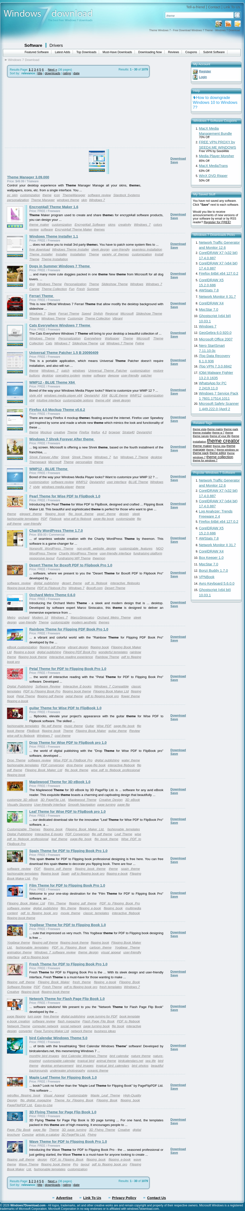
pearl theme (106, 514)
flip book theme (81, 514)
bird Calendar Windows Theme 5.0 (58, 1038)
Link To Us (232, 7)
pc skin (12, 195)
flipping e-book (24, 652)
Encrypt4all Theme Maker (73, 229)
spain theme (130, 869)
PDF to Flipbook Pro (52, 588)
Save (174, 162)
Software (33, 45)
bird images (84, 1065)
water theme (131, 760)
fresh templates (110, 987)
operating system (67, 375)
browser (114, 432)
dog (32, 284)
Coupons (191, 52)
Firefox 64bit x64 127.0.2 (218, 273)
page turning (107, 804)
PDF (44, 519)
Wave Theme (29, 1164)
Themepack (37, 462)
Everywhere (92, 338)
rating (67, 73)
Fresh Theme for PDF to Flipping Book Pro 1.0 (68, 964)
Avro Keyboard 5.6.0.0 (217, 583)
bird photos (140, 1065)
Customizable (78, 1095)
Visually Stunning (19, 804)
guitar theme (117, 731)
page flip (124, 804)
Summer (93, 289)
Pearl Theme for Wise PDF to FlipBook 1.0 (64, 496)
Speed (86, 313)
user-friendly (121, 249)
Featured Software (37, 52)
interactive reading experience (71, 657)
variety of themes (115, 254)
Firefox (84, 432)
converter (25, 1031)
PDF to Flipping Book (69, 947)
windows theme (68, 200)
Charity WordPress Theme (78, 553)
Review (134, 731)
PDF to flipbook (128, 1021)
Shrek (65, 457)
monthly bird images (44, 1056)
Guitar (89, 726)
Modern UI (40, 617)
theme (46, 195)
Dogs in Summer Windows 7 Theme (60, 266)
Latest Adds (62, 52)
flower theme (130, 696)
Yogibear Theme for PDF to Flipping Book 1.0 (67, 925)
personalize (84, 462)
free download (39, 249)
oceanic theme (97, 1070)
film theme (68, 908)
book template (129, 1016)
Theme (94, 254)
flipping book (55, 514)
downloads (52, 73)
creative (59, 432)
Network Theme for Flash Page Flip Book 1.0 (67, 999)
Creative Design (111, 800)
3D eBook (132, 800)
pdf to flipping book (35, 957)
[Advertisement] (45, 124)
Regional (111, 313)
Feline (139, 343)
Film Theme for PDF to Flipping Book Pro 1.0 (67, 885)
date (76, 73)
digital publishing (46, 583)
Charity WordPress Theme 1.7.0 (56, 531)
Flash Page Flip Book (98, 1021)
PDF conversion (52, 765)
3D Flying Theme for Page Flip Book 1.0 (62, 1112)
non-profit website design (96, 548)
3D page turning (74, 1130)
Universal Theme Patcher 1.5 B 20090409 (63, 353)
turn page (34, 1016)
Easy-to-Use (43, 1105)
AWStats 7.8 (209, 290)
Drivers (56, 45)
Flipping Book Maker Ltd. (85, 829)
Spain (65, 873)
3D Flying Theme (102, 1130)
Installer (61, 254)
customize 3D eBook (22, 800)
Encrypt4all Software (90, 224)
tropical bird (86, 1061)
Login (203, 77)
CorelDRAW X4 (211, 303)
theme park (231, 429)
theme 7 (211, 449)
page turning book (96, 1026)
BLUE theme (118, 395)
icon (57, 195)
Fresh (81, 289)
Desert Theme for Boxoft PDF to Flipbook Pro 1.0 (70, 565)
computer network (45, 1026)
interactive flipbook (121, 765)
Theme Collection (54, 289)
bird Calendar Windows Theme (84, 1056)
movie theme (70, 913)
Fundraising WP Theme (74, 558)
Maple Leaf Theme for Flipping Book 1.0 (63, 1077)
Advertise (64, 1198)
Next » (52, 69)
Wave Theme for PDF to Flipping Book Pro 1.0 (68, 1141)
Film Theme (57, 903)
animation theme (19, 952)
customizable (125, 519)
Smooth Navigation (82, 804)
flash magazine (69, 1021)
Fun (72, 289)
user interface (117, 482)
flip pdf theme (51, 726)
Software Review (47, 686)
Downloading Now (150, 52)
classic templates (96, 913)
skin (84, 200)
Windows (136, 284)
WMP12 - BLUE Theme (48, 469)
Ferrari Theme (41, 296)
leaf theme (59, 839)
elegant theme (31, 514)
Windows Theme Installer (70, 249)
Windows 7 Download (23, 60)
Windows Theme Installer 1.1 (53, 236)
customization (30, 195)
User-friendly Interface (50, 804)
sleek (136, 514)
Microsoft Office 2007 (216, 339)
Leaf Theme (123, 834)
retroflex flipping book (23, 1095)
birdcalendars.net (130, 1061)
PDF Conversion (77, 834)
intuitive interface (49, 400)
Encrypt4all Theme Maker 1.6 (53, 207)
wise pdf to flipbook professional (115, 770)
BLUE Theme (138, 482)
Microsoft (127, 313)
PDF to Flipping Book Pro (41, 691)
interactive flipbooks (125, 583)
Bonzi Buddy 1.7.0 (213, 570)
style (36, 487)
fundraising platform (147, 553)
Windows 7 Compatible (111, 686)
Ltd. (29, 1169)
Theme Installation (54, 259)
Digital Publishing (20, 686)
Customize (75, 318)
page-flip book (103, 519)
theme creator (223, 441)
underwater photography (67, 1070)
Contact (214, 7)
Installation (78, 254)
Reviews (173, 52)
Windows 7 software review (55, 952)
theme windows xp (228, 449)
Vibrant (117, 318)
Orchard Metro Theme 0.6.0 (52, 595)
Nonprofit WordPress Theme (51, 548)
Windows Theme (49, 284)
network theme (81, 1031)
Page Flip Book (18, 1130)
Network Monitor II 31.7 (217, 297)
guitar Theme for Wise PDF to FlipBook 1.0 (65, 708)
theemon (99, 558)
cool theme (62, 735)
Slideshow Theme (114, 284)
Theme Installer (41, 254)
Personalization (75, 284)
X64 (105, 395)
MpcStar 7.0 (208, 309)
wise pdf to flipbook (77, 519)
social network (70, 1026)
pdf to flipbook (96, 583)
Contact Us (156, 1198)
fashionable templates (23, 519)
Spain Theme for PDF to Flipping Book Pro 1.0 (68, 851)
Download (178, 158)
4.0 (104, 432)
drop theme (74, 765)
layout (85, 1164)
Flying (92, 1134)
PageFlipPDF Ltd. (20, 1105)
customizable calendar (59, 1061)
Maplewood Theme (82, 800)
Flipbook (55, 519)
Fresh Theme (52, 987)
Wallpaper (112, 338)
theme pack (201, 453)
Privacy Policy (124, 1198)
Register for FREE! (217, 222)
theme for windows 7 (205, 460)
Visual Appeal (54, 1095)
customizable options (78, 400)
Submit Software (214, 52)
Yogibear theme (18, 942)
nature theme (141, 1056)
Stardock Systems (126, 195)
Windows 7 (97, 200)
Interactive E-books (77, 686)
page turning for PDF (102, 1016)
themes (99, 229)
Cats (49, 343)
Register (205, 71)
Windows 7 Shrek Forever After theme (62, 439)
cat (102, 343)
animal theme (106, 1061)
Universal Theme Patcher (107, 370)
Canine (34, 289)
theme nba (219, 446)
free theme (51, 1016)
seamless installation (147, 249)
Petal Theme (25, 696)
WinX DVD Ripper (213, 176)
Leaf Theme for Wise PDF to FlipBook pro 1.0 (67, 812)
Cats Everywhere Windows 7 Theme (60, 325)
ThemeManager (73, 195)
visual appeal (111, 952)
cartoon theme (100, 947)
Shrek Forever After (44, 457)
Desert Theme (115, 588)
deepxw (113, 375)
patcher (146, 375)
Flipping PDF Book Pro (79, 652)
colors (157, 224)
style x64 (35, 395)
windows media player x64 (63, 395)
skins (111, 224)
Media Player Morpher (216, 156)
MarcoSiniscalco (82, 617)
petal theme (74, 696)
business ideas (105, 1031)
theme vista (199, 429)
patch (65, 370)
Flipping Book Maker (91, 731)
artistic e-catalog (47, 1134)
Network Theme (18, 1026)
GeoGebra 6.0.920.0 (215, 333)
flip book (118, 1026)
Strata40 (128, 432)
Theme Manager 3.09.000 (28, 177)
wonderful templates (113, 652)
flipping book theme (21, 588)
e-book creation (18, 1021)
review (34, 229)
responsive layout (42, 558)
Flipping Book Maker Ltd (110, 691)
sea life (150, 1061)
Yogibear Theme (127, 947)
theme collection (219, 457)
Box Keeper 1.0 (211, 558)
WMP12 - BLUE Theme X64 (52, 382)
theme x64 (102, 400)
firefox (95, 432)
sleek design (100, 249)
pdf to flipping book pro (102, 696)
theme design (88, 952)
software (47, 229)
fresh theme (82, 982)
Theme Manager (43, 200)
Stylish (98, 313)
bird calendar (119, 1056)
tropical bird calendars (112, 1065)
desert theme (72, 583)
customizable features (136, 548)
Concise (28, 1134)
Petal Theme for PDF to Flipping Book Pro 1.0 (67, 669)
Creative (13, 992)
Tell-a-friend (195, 7)
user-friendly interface (115, 553)
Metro (11, 617)
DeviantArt (91, 395)
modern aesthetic (84, 622)
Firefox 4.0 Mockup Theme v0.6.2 (57, 410)
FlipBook (33, 731)
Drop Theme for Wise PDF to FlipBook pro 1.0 (68, 743)
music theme (73, 726)
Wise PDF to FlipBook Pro (73, 760)
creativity (124, 224)
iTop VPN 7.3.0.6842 (215, 366)
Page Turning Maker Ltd (51, 1031)
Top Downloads (86, 52)
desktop (47, 375)
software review (99, 195)
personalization (18, 200)
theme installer (202, 432)
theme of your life (220, 436)
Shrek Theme (82, 457)
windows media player (58, 487)
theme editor (217, 453)
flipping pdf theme (52, 647)
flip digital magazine (35, 1100)
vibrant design (78, 647)
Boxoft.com (94, 588)
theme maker (39, 224)
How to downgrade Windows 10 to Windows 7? (215, 102)
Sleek (52, 313)
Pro (35, 878)
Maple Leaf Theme (105, 1095)
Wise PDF (104, 726)
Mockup (46, 432)
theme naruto (201, 436)
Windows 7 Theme (119, 343)
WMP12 (135, 395)
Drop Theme (16, 760)
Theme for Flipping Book (73, 1100)
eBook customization (22, 647)
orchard (23, 617)
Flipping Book (129, 982)
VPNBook (207, 577)
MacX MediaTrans (213, 166)
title (39, 73)
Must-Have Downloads (117, 52)
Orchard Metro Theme (114, 617)
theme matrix (215, 429)
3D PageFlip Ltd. (53, 800)
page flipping (16, 1016)
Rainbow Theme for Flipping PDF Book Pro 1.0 (68, 629)
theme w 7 (218, 432)
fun (115, 457)
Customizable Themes (23, 829)
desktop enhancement (57, 1065)
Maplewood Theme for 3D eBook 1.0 (59, 782)
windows (79, 370)
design (124, 514)
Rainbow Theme (107, 657)
